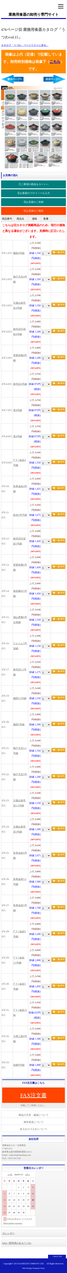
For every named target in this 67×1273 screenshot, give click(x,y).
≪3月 (10, 1174)
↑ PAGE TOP (57, 1256)
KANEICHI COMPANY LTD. (31, 1264)
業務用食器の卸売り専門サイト (34, 14)
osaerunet (18, 1223)
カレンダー (8, 1233)
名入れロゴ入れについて (33, 1129)
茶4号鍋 (17, 410)
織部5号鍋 (18, 724)
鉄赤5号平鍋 (20, 515)
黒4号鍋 (17, 436)
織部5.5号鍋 (19, 698)
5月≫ (27, 1174)
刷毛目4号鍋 (20, 384)
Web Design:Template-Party (33, 1268)
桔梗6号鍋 (18, 1065)
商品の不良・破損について (34, 1115)
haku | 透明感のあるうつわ (16, 1243)
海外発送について (34, 1122)
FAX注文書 (33, 1095)
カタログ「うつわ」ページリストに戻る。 (25, 45)
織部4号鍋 (18, 253)
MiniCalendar (8, 1223)
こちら (55, 62)
